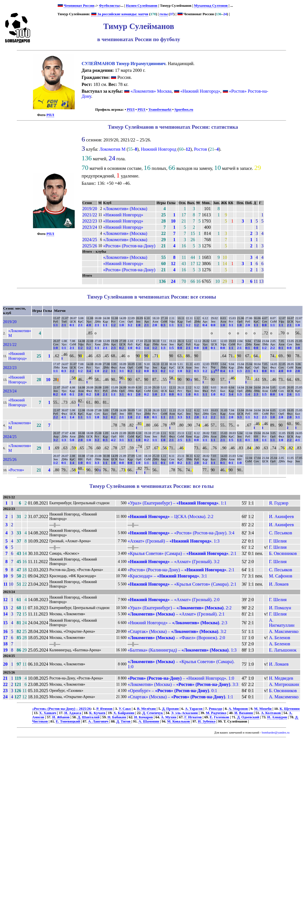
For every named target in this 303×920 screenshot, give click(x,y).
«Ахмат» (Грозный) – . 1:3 (174, 541)
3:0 (256, 440)
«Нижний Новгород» (200, 91)
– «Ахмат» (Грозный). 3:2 (174, 561)
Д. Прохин (170, 709)
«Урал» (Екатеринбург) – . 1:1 (177, 503)
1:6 (280, 394)
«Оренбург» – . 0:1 (172, 690)
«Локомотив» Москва (151, 91)
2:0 (154, 325)
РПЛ (50, 115)
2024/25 (89, 239)
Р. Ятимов (104, 709)
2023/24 (89, 227)
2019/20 (89, 208)
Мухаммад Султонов (210, 6)
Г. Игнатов (193, 717)
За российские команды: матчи (119, 14)
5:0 (72, 440)
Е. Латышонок (283, 650)
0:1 (72, 325)
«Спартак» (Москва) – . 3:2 (177, 631)
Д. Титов (123, 721)
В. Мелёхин (146, 709)
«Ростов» (16, 470)
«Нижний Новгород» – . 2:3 (177, 622)
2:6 (289, 394)
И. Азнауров (277, 717)
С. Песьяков (280, 532)
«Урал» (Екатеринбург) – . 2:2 (180, 607)
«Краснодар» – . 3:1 (167, 576)
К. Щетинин (290, 709)
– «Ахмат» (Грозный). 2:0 (174, 599)
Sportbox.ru (183, 110)
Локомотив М (112, 149)
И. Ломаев (278, 584)
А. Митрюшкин (284, 684)
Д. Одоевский (248, 717)
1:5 (171, 348)
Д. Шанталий (88, 717)
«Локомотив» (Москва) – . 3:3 (183, 684)
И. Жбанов (61, 717)
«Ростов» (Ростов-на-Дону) (129, 245)
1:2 (113, 325)
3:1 (231, 325)
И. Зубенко (206, 721)
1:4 (146, 348)
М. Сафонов (280, 576)
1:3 (163, 348)
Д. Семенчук (152, 713)
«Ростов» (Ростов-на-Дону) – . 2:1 (181, 569)
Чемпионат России (79, 6)
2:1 (63, 325)
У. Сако (125, 709)
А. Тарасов (193, 709)
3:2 (129, 325)
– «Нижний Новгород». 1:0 (181, 678)
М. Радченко (216, 713)
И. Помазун (280, 607)
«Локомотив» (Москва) (125, 208)
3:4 (88, 371)
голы (164, 14)
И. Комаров (143, 717)
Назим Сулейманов (141, 6)
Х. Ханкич (47, 713)
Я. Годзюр (278, 503)
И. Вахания (244, 713)
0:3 (163, 325)
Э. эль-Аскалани (184, 713)
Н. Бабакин (116, 717)
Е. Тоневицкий (68, 721)
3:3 (179, 417)
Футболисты (109, 6)
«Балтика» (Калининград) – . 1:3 (182, 650)
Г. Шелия (278, 541)
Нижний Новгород (158, 149)
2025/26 (89, 245)
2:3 (113, 348)
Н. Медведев (281, 678)
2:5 (179, 440)
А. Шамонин (148, 721)
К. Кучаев (97, 713)
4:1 (63, 417)
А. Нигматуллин (281, 623)
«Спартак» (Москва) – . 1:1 (180, 696)
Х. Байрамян (123, 713)
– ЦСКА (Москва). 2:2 (170, 516)
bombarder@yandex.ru (275, 732)
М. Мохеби (263, 709)
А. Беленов (279, 637)
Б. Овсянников (283, 553)
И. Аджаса (72, 713)
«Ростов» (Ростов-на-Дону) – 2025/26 (61, 709)
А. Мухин (168, 717)
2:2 (272, 348)
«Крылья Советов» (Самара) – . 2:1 (182, 553)
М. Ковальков (178, 721)
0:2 (121, 348)
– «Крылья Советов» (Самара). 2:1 (182, 584)
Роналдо (215, 709)
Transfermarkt (160, 110)
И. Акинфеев (281, 516)
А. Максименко (283, 631)
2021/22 (89, 214)
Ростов (200, 149)
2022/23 (89, 221)
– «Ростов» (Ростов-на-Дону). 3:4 (181, 532)
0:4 (204, 325)
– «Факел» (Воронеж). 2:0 (176, 637)
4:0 (88, 325)
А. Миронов (238, 709)
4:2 (113, 440)
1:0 (121, 325)
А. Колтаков (271, 713)
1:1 (55, 325)
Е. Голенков (219, 717)
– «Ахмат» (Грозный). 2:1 (176, 614)
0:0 (213, 325)
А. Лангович (98, 721)
